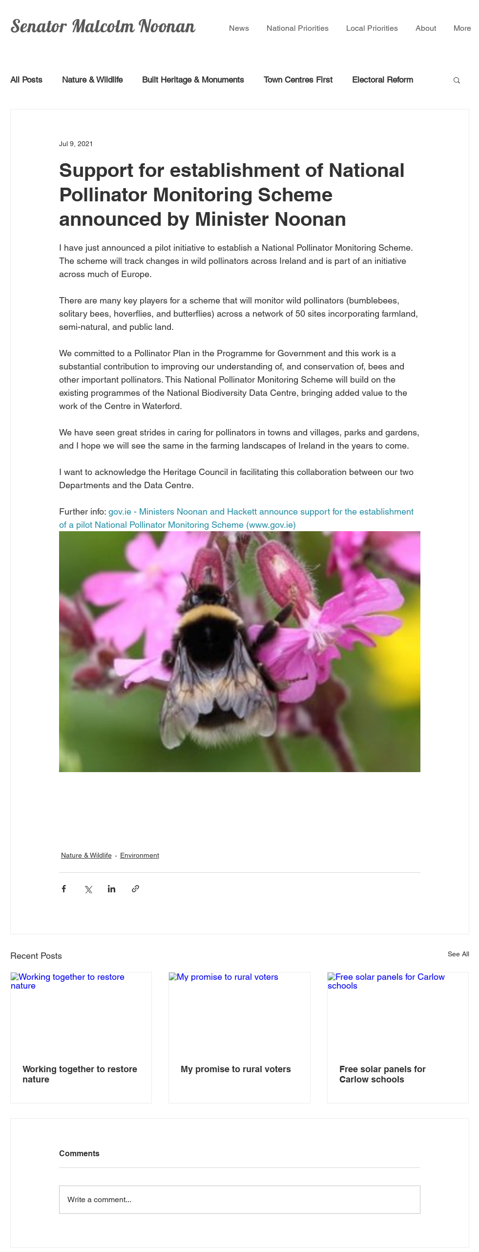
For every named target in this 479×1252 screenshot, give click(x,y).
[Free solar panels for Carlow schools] (398, 1012)
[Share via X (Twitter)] (87, 888)
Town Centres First (298, 80)
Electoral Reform (382, 80)
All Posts (26, 80)
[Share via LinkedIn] (111, 888)
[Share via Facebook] (63, 888)
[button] (456, 80)
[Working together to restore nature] (81, 1012)
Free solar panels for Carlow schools (382, 1074)
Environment (139, 855)
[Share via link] (135, 888)
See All (458, 954)
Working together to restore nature (79, 1074)
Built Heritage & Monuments (193, 80)
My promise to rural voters (236, 1069)
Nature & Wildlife (92, 80)
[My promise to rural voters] (239, 1012)
